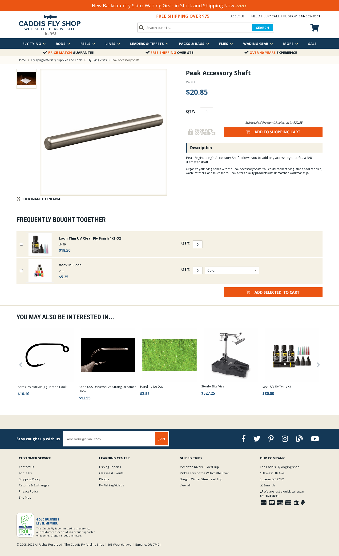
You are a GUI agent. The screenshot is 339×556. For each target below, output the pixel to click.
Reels (88, 43)
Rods (63, 43)
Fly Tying (34, 43)
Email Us (268, 485)
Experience (270, 52)
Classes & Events (111, 473)
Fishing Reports (110, 467)
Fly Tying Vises (97, 60)
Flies (226, 43)
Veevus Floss (70, 264)
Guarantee (68, 52)
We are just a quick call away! (282, 493)
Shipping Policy (29, 479)
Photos (104, 479)
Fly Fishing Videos (111, 485)
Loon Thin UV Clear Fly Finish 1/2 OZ (90, 238)
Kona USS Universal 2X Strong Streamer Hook (107, 389)
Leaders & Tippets (149, 43)
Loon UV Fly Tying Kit (276, 386)
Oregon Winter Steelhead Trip (201, 479)
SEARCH (262, 27)
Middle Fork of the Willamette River (204, 473)
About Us (237, 16)
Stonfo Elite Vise (212, 386)
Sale (312, 43)
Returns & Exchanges (34, 485)
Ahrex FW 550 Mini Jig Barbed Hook (42, 387)
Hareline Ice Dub (152, 386)
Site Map (25, 497)
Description (201, 147)
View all (185, 485)
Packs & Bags (194, 43)
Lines (112, 43)
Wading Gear (258, 43)
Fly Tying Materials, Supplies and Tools (56, 60)
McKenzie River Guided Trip (199, 467)
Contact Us (26, 467)
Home (22, 60)
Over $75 (169, 52)
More (290, 43)
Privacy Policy (28, 491)
